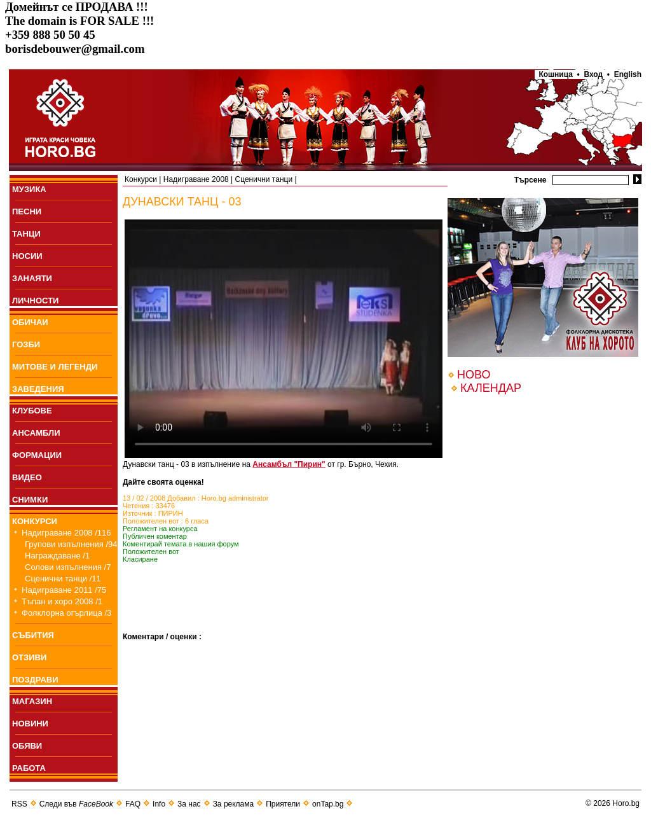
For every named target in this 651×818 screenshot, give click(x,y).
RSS (19, 804)
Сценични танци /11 (63, 578)
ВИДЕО (27, 477)
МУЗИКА (29, 189)
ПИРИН (170, 513)
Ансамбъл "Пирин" (288, 464)
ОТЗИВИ (29, 657)
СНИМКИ (30, 499)
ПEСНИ (26, 211)
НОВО (473, 374)
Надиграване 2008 (196, 179)
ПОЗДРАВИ (35, 679)
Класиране (140, 559)
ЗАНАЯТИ (32, 278)
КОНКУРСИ (34, 521)
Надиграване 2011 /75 (64, 590)
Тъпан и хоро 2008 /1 (62, 601)
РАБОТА (29, 768)
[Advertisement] (271, 613)
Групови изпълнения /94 (71, 544)
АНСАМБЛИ (36, 433)
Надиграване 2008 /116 (66, 532)
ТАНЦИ (26, 234)
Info (159, 804)
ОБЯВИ (27, 746)
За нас (189, 804)
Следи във (76, 804)
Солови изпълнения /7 (68, 567)
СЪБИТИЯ (33, 635)
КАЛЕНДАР (490, 388)
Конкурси (141, 179)
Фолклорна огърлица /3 (66, 613)
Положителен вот (151, 551)
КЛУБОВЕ (32, 410)
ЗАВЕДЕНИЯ (38, 389)
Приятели (283, 804)
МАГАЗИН (32, 701)
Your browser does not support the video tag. (283, 338)
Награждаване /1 (57, 555)
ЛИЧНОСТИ (35, 300)
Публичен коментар (155, 536)
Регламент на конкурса (160, 528)
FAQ (132, 804)
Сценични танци (264, 179)
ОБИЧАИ (30, 322)
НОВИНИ (30, 723)
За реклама (233, 804)
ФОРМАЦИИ (37, 455)
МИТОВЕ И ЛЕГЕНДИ (54, 366)
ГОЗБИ (26, 344)
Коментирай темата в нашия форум (181, 544)
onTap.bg (327, 804)
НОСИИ (27, 256)
